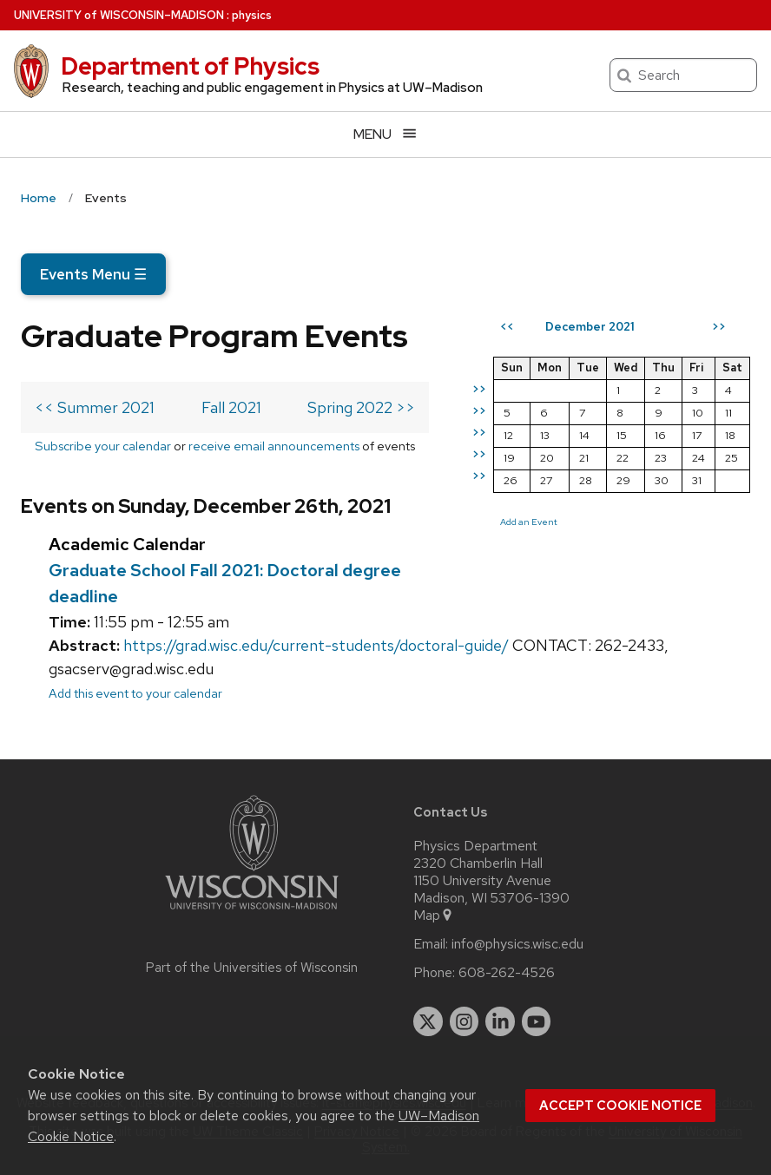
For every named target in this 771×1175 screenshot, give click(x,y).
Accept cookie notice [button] (620, 1105)
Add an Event (528, 521)
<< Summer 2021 (95, 407)
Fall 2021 (231, 407)
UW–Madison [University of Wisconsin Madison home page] (119, 15)
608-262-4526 (506, 972)
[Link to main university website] (252, 912)
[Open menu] (385, 134)
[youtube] (536, 1021)
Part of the (252, 967)
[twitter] (428, 1021)
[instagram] (464, 1021)
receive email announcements (273, 445)
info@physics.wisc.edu (517, 944)
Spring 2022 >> (361, 407)
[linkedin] (500, 1021)
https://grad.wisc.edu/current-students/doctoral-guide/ (316, 645)
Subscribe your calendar (103, 445)
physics (252, 15)
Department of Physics (190, 66)
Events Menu (93, 274)
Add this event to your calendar (135, 693)
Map (433, 915)
